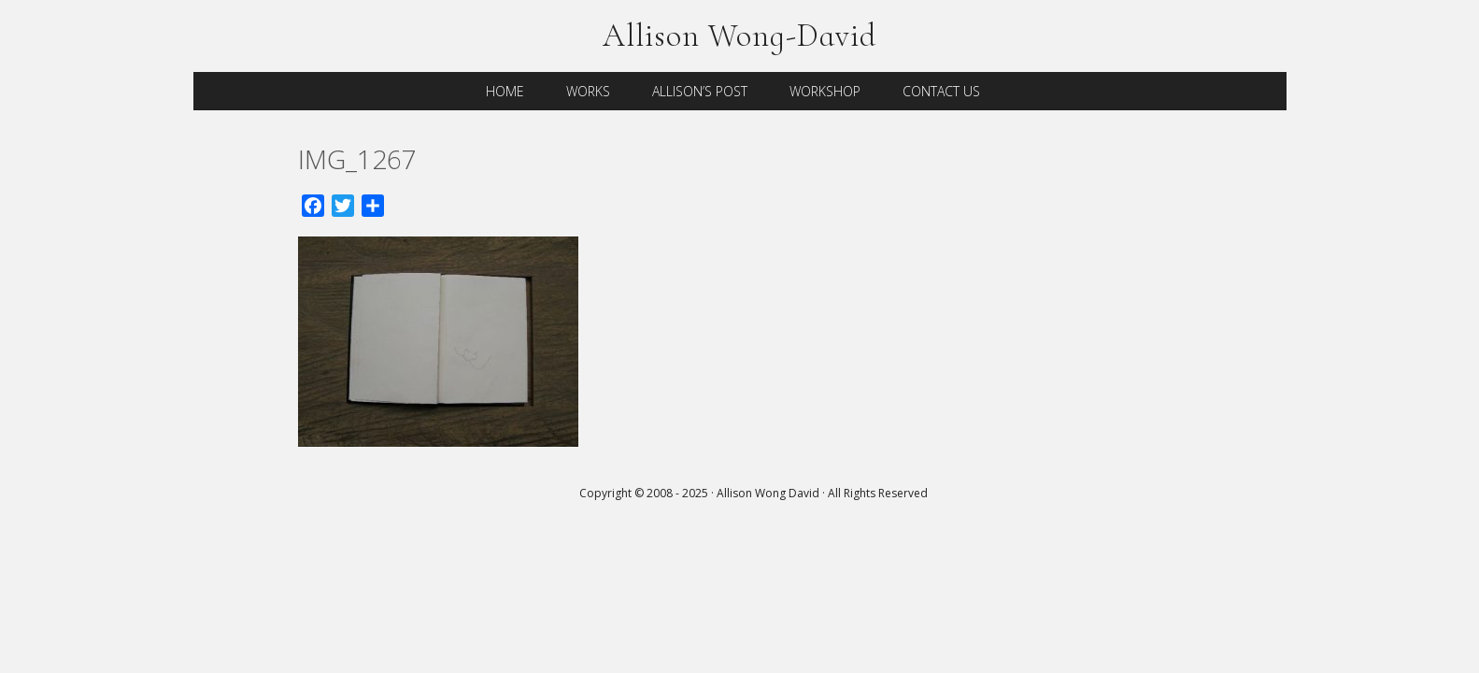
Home (505, 91)
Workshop (824, 91)
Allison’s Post (699, 91)
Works (588, 91)
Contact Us (941, 91)
